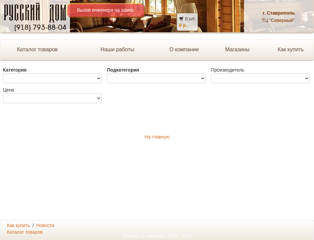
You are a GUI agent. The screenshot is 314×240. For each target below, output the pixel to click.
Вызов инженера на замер (105, 10)
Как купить (18, 225)
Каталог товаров (37, 49)
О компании (184, 49)
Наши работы (117, 49)
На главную (156, 136)
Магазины (237, 49)
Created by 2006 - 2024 (157, 236)
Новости (45, 225)
